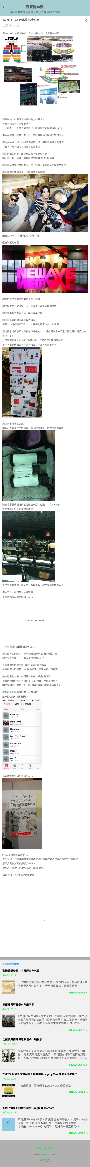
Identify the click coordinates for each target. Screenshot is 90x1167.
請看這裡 (20, 646)
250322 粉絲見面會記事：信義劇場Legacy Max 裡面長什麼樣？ (39, 1074)
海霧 (40, 685)
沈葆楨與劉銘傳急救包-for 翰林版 (22, 1039)
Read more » (78, 992)
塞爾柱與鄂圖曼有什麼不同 (18, 1004)
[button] (86, 21)
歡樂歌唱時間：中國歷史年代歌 (20, 970)
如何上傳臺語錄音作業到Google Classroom (28, 1108)
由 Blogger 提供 (45, 1148)
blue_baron (47, 1155)
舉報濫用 (45, 1160)
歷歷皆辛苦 (34, 7)
